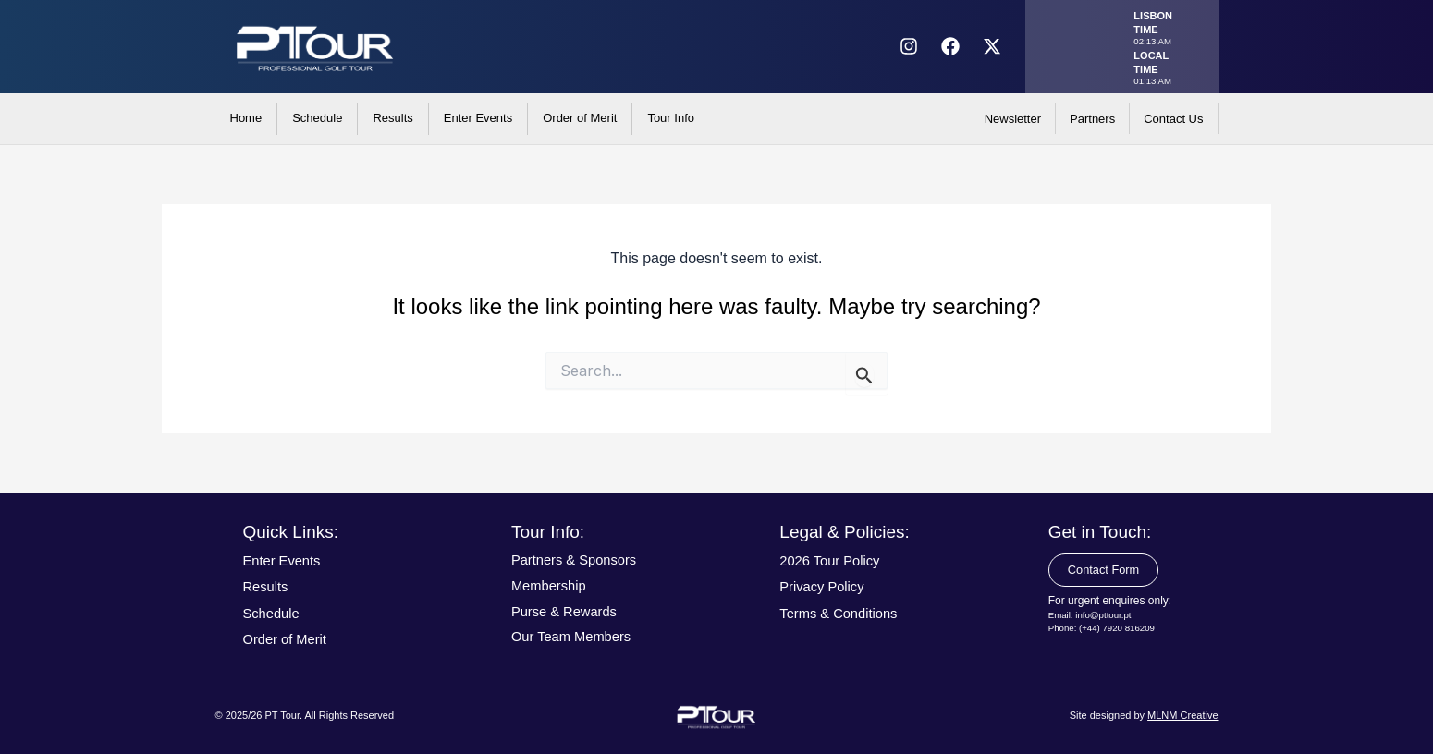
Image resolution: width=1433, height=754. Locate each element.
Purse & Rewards (569, 611)
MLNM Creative (1182, 715)
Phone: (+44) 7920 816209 (1103, 631)
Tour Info (670, 118)
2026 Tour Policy (833, 560)
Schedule (317, 118)
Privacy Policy (825, 586)
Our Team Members (576, 636)
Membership (552, 585)
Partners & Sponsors (579, 559)
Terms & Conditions (843, 613)
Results (392, 118)
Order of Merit (580, 118)
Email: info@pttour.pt (1091, 618)
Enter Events (478, 118)
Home (246, 118)
